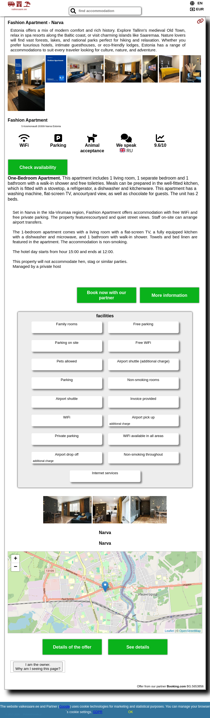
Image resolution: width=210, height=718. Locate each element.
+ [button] (15, 559)
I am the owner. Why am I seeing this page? (37, 667)
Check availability (37, 167)
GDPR (98, 712)
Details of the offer (72, 647)
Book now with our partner (106, 295)
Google (64, 706)
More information (169, 295)
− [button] (15, 567)
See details (137, 647)
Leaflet (169, 630)
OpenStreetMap (190, 630)
